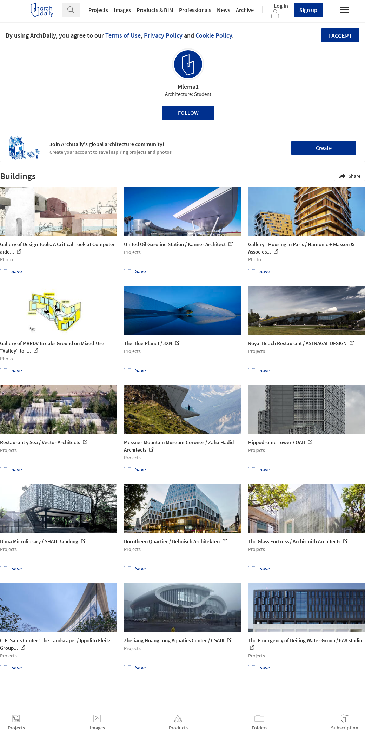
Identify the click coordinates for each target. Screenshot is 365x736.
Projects (98, 10)
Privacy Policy (163, 35)
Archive (245, 10)
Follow (188, 112)
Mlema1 (188, 87)
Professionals (195, 10)
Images (122, 10)
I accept (340, 36)
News (223, 10)
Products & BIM (155, 10)
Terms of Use (123, 35)
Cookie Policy (213, 35)
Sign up (308, 9)
